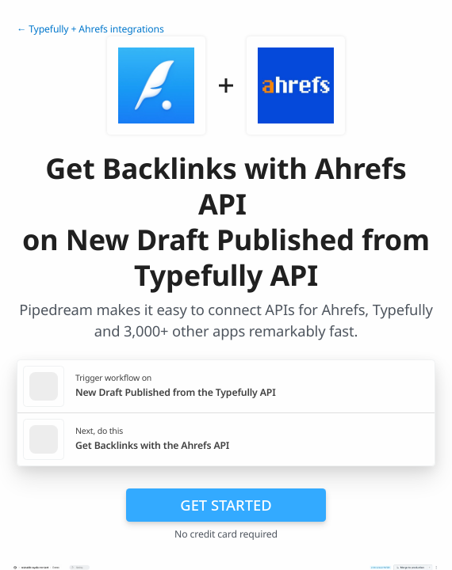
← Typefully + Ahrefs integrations (90, 29)
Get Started (225, 505)
